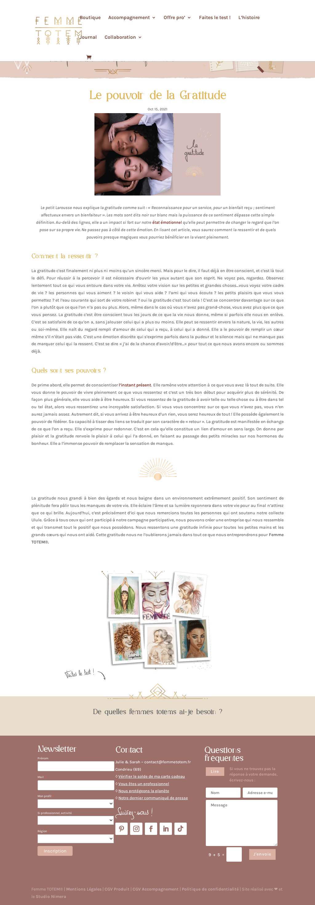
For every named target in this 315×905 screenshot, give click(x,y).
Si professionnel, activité (55, 813)
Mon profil (46, 796)
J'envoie (262, 854)
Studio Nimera (51, 896)
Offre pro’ (174, 17)
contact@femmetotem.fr (167, 762)
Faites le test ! (215, 17)
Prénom (43, 758)
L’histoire (249, 17)
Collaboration (120, 37)
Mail (42, 777)
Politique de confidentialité (210, 889)
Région (44, 831)
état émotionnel (167, 222)
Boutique (90, 17)
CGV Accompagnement (156, 889)
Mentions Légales (84, 889)
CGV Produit (117, 889)
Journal (88, 37)
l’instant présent (135, 385)
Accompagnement (129, 17)
